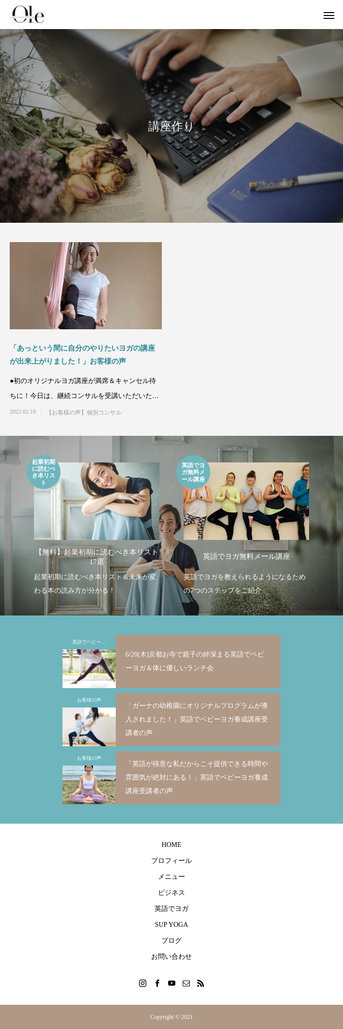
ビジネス (171, 892)
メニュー (171, 876)
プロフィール (171, 860)
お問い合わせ (171, 956)
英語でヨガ (171, 908)
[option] (96, 526)
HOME (171, 844)
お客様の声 (89, 700)
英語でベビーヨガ (91, 642)
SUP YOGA (171, 924)
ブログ (171, 940)
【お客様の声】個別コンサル (84, 412)
